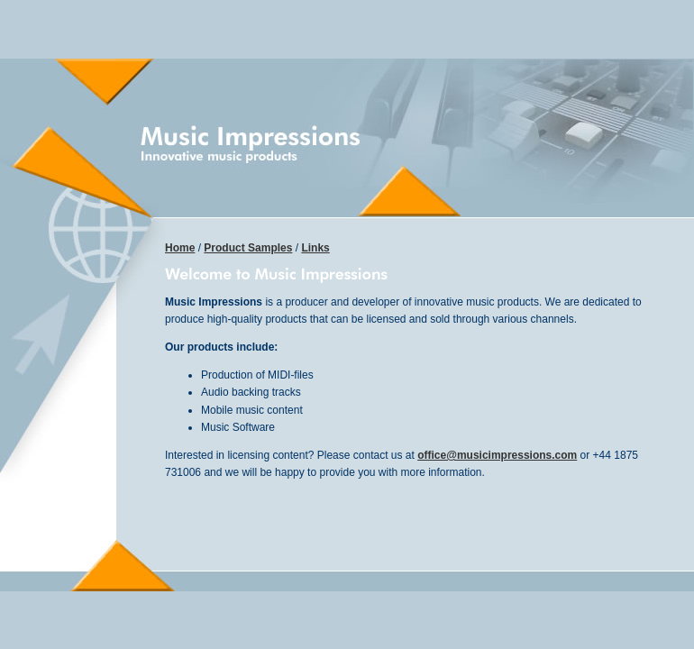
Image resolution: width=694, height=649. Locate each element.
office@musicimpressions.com (497, 455)
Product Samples (248, 248)
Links (315, 248)
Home (180, 248)
